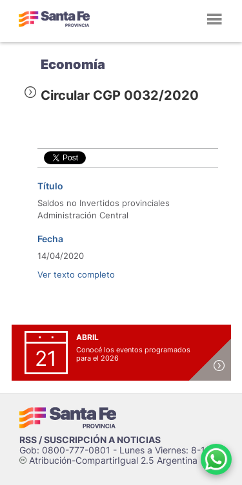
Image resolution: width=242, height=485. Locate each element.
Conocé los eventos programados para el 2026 (133, 354)
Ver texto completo (76, 274)
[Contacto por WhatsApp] (216, 459)
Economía (73, 64)
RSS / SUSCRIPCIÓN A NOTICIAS (90, 439)
